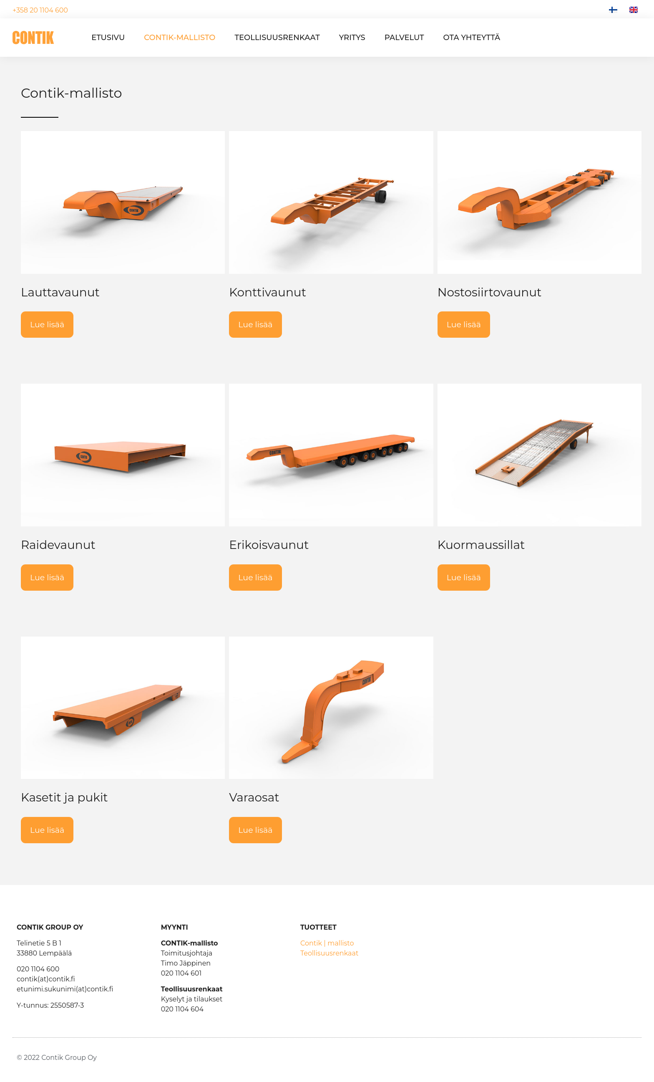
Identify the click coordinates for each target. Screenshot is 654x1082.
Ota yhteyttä (472, 37)
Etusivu (108, 37)
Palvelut (404, 37)
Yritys (352, 37)
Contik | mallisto (327, 943)
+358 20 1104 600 (40, 10)
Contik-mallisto (179, 37)
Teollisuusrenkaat (276, 37)
